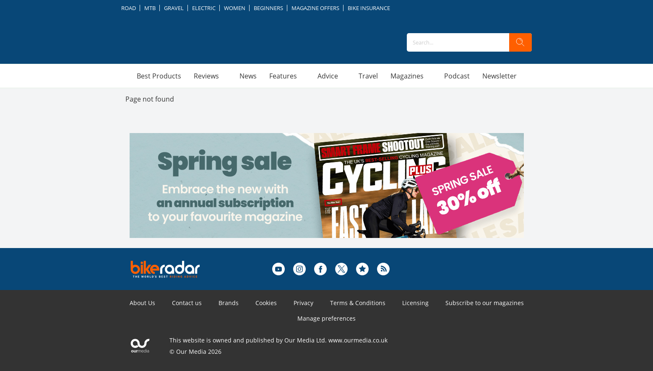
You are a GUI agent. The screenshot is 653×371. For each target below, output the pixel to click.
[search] (520, 42)
